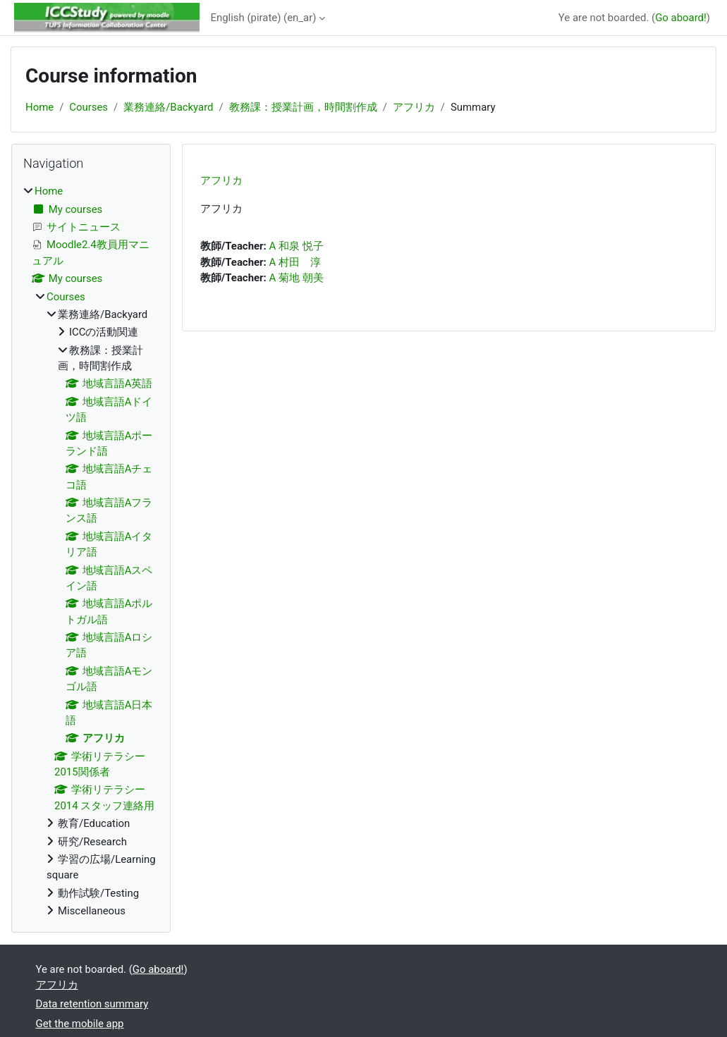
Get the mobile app (80, 1023)
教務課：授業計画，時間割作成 (303, 107)
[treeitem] (91, 551)
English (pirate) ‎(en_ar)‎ (264, 17)
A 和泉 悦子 (296, 246)
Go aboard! (681, 17)
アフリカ (414, 107)
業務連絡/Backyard (168, 107)
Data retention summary (92, 1004)
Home (39, 107)
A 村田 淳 (294, 262)
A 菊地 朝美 (296, 277)
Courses (88, 107)
